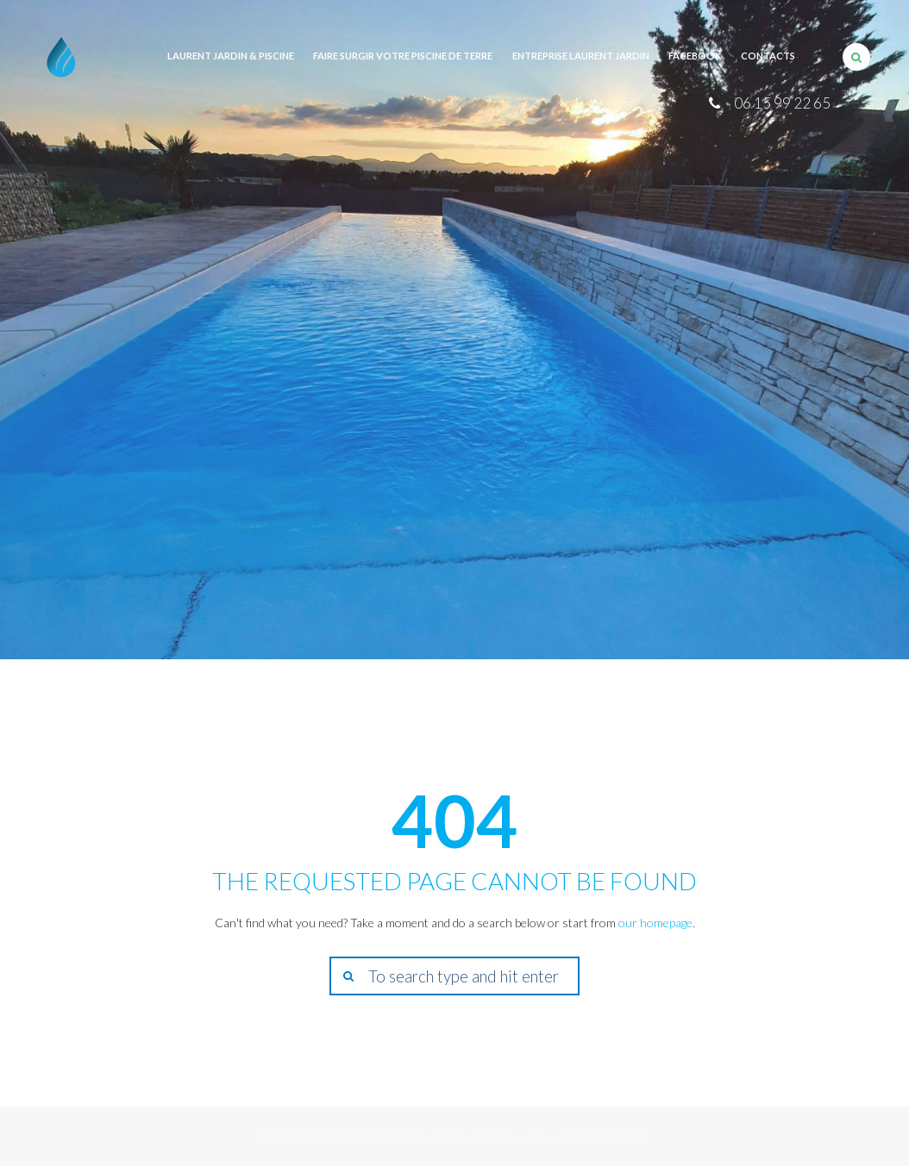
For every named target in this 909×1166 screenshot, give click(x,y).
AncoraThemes (299, 1136)
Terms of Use (520, 1136)
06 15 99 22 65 (782, 103)
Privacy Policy (615, 1136)
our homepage (655, 922)
